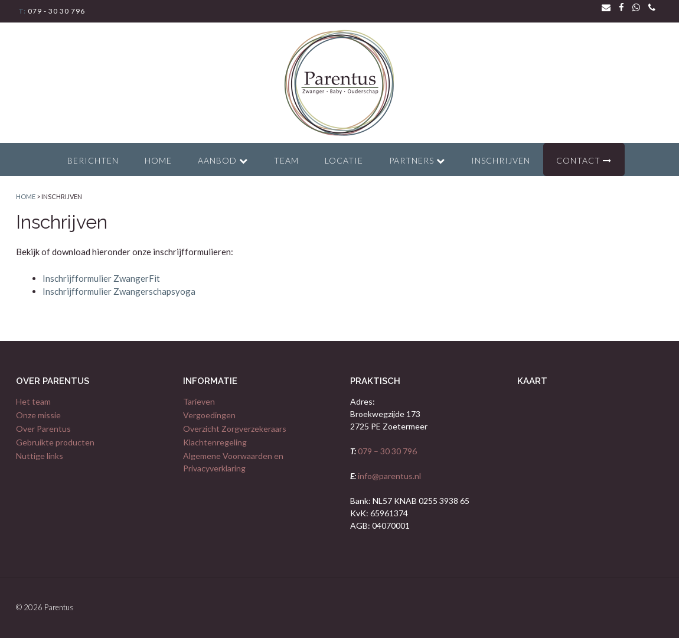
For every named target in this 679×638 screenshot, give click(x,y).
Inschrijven (500, 160)
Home (158, 160)
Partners (417, 160)
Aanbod (223, 160)
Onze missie (38, 415)
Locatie (344, 160)
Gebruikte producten (55, 442)
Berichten (93, 160)
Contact (584, 160)
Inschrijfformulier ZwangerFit (101, 278)
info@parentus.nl (388, 476)
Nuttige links (39, 456)
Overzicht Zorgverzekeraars (234, 429)
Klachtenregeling (215, 442)
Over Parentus (43, 429)
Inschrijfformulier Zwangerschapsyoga (119, 291)
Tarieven (199, 401)
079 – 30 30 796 (386, 451)
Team (286, 160)
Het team (33, 401)
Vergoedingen (209, 415)
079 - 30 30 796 (55, 10)
